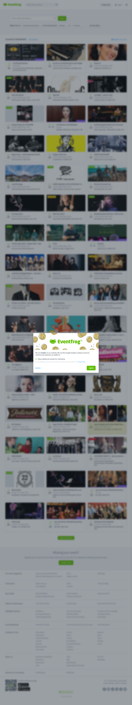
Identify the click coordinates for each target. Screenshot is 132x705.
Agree (91, 368)
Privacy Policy (81, 362)
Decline (38, 368)
